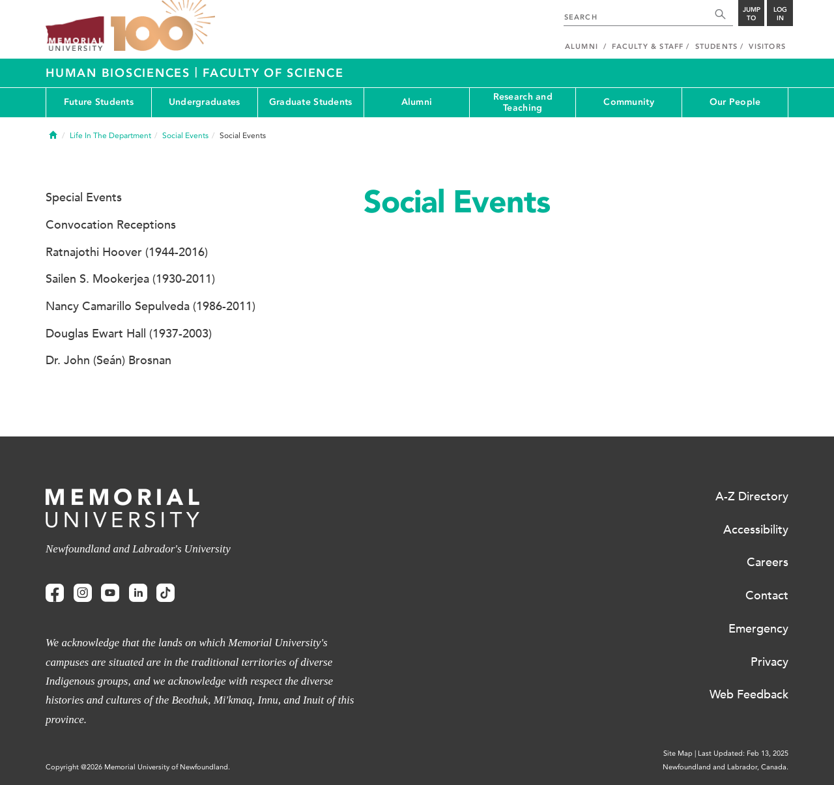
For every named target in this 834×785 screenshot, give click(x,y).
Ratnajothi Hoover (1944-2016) (127, 252)
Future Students (99, 101)
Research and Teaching (523, 102)
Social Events (185, 135)
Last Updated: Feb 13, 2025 (743, 753)
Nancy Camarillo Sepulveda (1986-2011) (150, 306)
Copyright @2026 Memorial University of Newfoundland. (138, 767)
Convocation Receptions (111, 225)
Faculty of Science (273, 73)
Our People (735, 101)
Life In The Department (110, 135)
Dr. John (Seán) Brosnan (108, 360)
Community (628, 101)
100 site (163, 26)
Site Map (678, 753)
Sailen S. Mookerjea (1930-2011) (130, 279)
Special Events (84, 197)
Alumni (417, 101)
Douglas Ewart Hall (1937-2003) (129, 333)
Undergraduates (204, 101)
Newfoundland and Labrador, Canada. (725, 767)
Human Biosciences (120, 73)
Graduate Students (310, 101)
